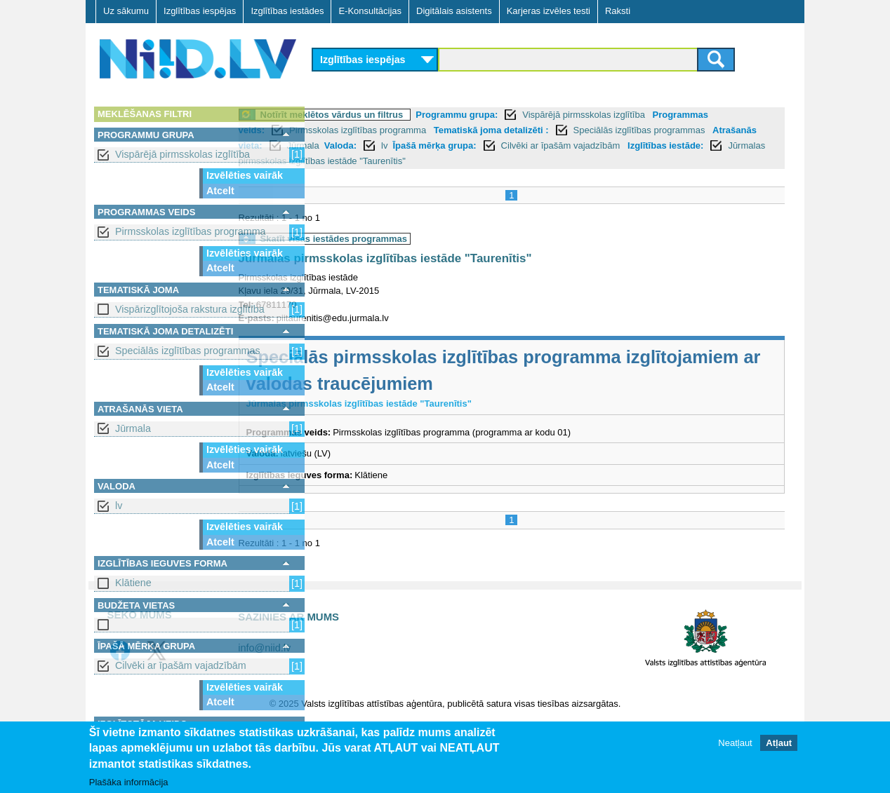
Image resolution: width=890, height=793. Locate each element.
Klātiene (133, 582)
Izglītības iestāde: (440, 161)
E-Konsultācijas (369, 11)
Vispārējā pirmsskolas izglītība (182, 154)
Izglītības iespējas (200, 11)
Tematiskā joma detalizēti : (631, 130)
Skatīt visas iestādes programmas (411, 238)
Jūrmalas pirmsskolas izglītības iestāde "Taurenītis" (606, 161)
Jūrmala (133, 428)
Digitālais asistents (454, 11)
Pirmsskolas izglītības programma (190, 231)
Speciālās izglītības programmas (187, 350)
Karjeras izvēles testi (548, 11)
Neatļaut (735, 743)
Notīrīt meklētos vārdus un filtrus (409, 114)
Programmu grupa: (534, 114)
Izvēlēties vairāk (244, 175)
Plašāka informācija (128, 782)
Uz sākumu (126, 11)
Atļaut (779, 743)
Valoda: (561, 145)
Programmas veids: (363, 130)
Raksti (617, 11)
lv (118, 505)
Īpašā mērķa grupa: (656, 145)
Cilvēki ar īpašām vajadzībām (180, 665)
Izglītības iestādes (287, 11)
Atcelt (220, 190)
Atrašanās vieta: (448, 145)
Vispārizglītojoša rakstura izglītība (190, 309)
